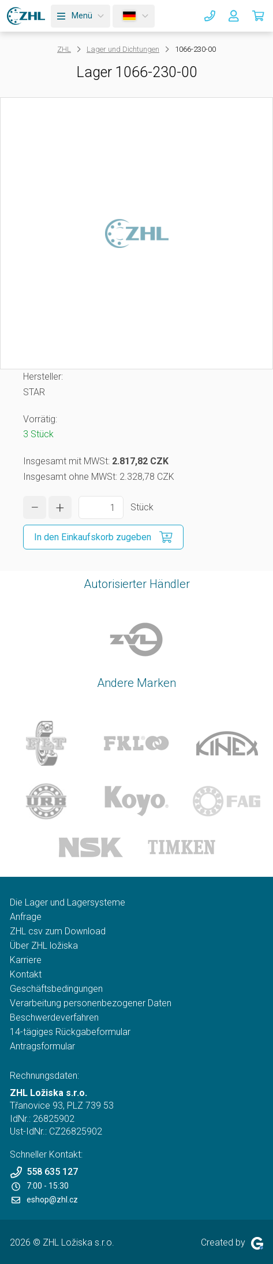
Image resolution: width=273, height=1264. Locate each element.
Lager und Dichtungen (123, 49)
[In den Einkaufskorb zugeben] (103, 537)
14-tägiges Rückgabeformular (70, 1031)
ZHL (64, 49)
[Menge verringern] (34, 507)
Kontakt (26, 974)
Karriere (26, 959)
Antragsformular (42, 1046)
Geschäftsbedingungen (56, 988)
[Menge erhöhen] (60, 507)
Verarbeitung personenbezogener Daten (90, 1003)
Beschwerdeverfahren (54, 1017)
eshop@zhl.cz (45, 1199)
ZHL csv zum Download (58, 931)
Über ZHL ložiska (44, 945)
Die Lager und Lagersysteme (67, 902)
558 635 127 (44, 1172)
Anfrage (26, 916)
